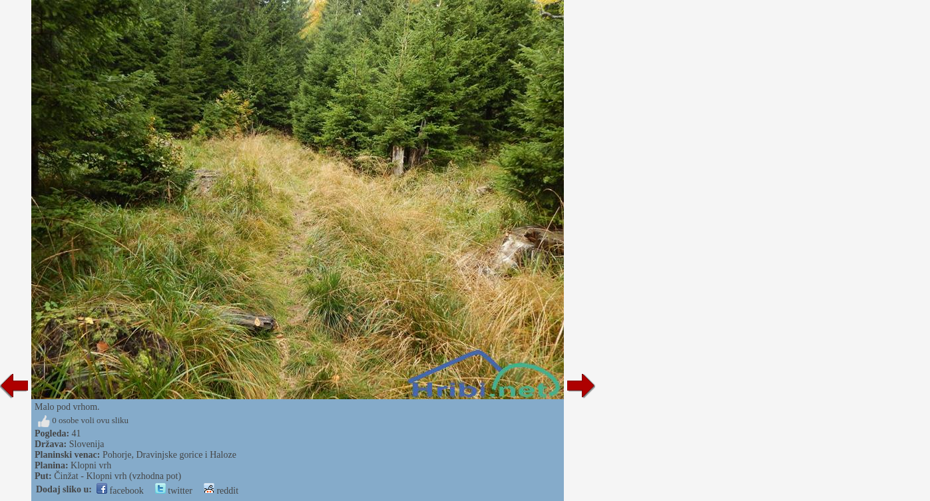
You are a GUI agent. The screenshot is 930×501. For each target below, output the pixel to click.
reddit (221, 491)
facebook (120, 491)
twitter (173, 491)
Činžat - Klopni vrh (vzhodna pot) (117, 476)
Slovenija (87, 444)
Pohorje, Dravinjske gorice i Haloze (169, 455)
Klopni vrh (91, 465)
